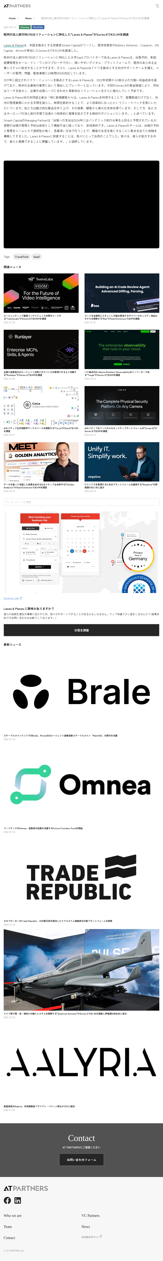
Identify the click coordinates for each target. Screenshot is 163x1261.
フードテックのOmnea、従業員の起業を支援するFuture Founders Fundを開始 (43, 828)
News (28, 18)
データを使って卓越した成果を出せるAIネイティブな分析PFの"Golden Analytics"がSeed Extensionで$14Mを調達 (39, 486)
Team (8, 1227)
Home (12, 18)
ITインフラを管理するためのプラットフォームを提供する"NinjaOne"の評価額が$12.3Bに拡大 (121, 486)
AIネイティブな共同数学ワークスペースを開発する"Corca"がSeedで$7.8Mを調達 (41, 429)
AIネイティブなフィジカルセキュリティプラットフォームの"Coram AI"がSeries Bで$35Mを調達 (121, 429)
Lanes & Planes (13, 45)
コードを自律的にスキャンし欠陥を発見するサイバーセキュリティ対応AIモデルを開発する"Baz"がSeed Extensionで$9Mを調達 (121, 317)
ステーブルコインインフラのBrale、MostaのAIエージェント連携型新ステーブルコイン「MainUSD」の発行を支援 (61, 735)
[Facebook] (7, 1200)
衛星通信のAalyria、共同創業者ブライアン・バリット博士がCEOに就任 (39, 1106)
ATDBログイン (92, 1237)
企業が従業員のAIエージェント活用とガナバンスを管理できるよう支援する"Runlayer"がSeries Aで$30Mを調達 (40, 373)
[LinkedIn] (17, 1200)
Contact (9, 1238)
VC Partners (91, 1216)
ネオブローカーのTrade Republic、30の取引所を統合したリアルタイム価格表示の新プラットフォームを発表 (58, 920)
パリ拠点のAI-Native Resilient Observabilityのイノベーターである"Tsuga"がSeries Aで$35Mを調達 (117, 373)
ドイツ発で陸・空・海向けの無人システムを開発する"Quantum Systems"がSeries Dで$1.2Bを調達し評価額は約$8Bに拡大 (65, 1013)
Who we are (13, 1216)
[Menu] (157, 6)
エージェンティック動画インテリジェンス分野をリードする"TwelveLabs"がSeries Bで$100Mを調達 (32, 317)
